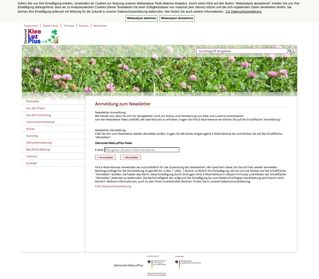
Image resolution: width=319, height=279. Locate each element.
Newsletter (100, 26)
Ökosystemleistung (39, 142)
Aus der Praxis (35, 108)
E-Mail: (99, 150)
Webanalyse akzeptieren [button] (177, 18)
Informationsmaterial (40, 122)
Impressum (31, 26)
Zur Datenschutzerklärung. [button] (244, 11)
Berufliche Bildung (38, 149)
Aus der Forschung (38, 115)
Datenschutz (50, 26)
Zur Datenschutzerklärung (114, 186)
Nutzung (32, 136)
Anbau (30, 129)
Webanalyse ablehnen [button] (141, 18)
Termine (69, 26)
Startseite (32, 101)
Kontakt (83, 26)
